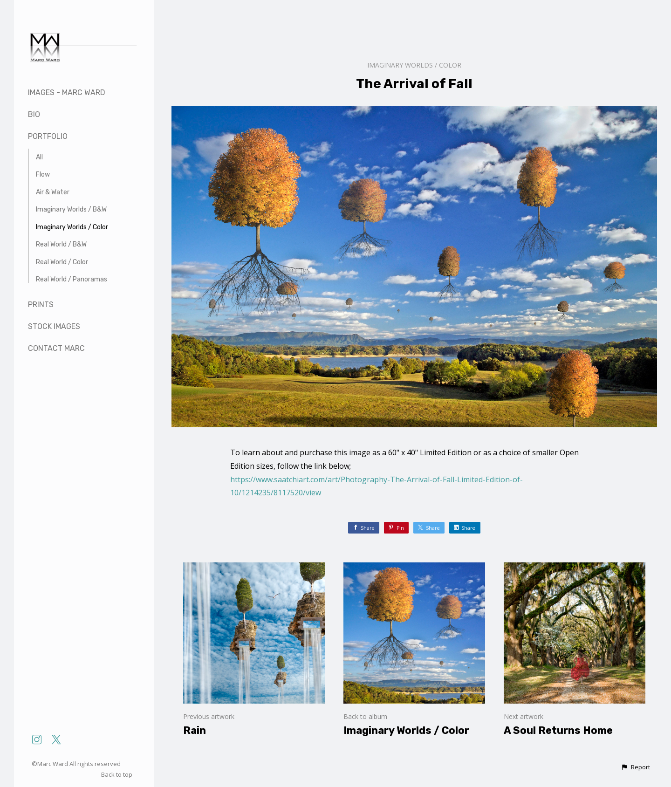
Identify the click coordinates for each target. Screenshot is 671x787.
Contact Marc (56, 348)
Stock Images (54, 326)
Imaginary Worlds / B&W (71, 209)
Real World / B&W (61, 244)
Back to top (117, 774)
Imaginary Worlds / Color (72, 227)
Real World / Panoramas (71, 279)
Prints (41, 304)
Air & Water (52, 192)
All (39, 157)
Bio (34, 114)
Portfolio (48, 136)
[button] (635, 767)
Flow (43, 174)
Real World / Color (62, 262)
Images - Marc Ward (66, 92)
